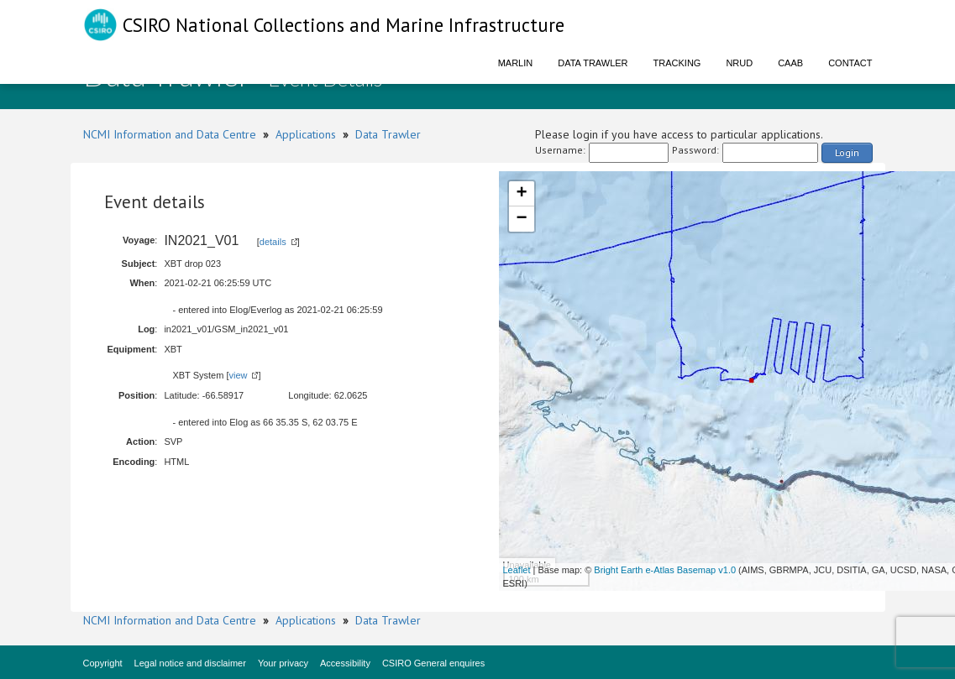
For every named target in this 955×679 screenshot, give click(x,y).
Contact (850, 63)
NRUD (739, 63)
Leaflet (517, 570)
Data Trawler (592, 63)
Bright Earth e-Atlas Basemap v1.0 (665, 570)
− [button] (521, 219)
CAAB (790, 63)
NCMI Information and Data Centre (169, 134)
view (237, 375)
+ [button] (521, 193)
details (273, 242)
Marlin (515, 63)
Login (847, 152)
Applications (305, 134)
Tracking (677, 63)
